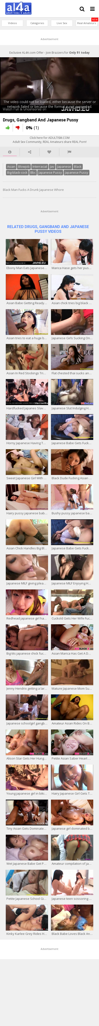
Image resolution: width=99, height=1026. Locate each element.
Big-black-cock (17, 172)
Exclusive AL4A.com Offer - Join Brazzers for (49, 53)
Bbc (33, 172)
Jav (52, 166)
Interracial (40, 166)
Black (78, 166)
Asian (11, 166)
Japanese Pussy (50, 172)
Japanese (64, 166)
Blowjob (24, 166)
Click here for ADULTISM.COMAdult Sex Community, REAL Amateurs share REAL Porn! (50, 140)
